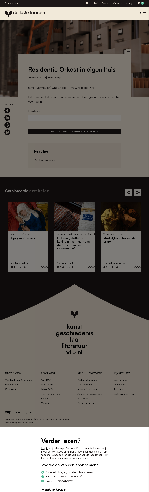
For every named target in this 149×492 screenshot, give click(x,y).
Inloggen (130, 3)
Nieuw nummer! (12, 3)
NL (87, 3)
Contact (106, 3)
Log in (44, 448)
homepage (81, 457)
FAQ (96, 3)
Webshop (118, 3)
